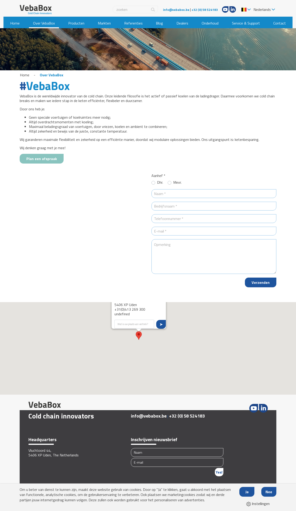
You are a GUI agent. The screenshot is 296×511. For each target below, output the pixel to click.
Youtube (225, 9)
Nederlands (262, 9)
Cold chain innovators (61, 416)
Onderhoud (210, 23)
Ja (247, 492)
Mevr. (177, 182)
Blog (159, 23)
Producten (76, 23)
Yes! (219, 472)
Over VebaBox (44, 23)
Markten (104, 23)
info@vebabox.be (176, 9)
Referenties (133, 23)
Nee (268, 492)
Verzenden (261, 282)
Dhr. (160, 182)
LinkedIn (232, 9)
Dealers (182, 23)
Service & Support (246, 23)
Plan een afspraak (41, 158)
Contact (279, 23)
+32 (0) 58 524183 (204, 9)
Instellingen (258, 503)
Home (15, 23)
